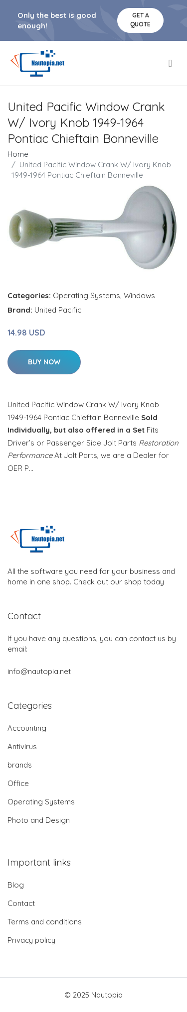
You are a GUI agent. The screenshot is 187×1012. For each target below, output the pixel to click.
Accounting (26, 728)
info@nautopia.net (39, 671)
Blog (15, 885)
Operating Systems (86, 295)
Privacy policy (31, 940)
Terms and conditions (44, 921)
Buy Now (44, 361)
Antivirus (22, 746)
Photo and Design (38, 820)
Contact (21, 903)
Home (17, 154)
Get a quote (140, 19)
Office (18, 783)
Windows (139, 295)
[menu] (171, 63)
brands (19, 765)
